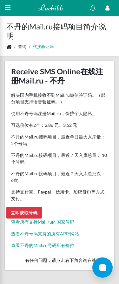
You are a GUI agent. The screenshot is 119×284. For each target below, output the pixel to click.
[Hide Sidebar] (7, 8)
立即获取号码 (24, 212)
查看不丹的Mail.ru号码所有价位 (42, 245)
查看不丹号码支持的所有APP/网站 (45, 233)
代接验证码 (43, 46)
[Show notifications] (93, 8)
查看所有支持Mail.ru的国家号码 (42, 222)
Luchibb (50, 8)
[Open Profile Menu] (107, 8)
